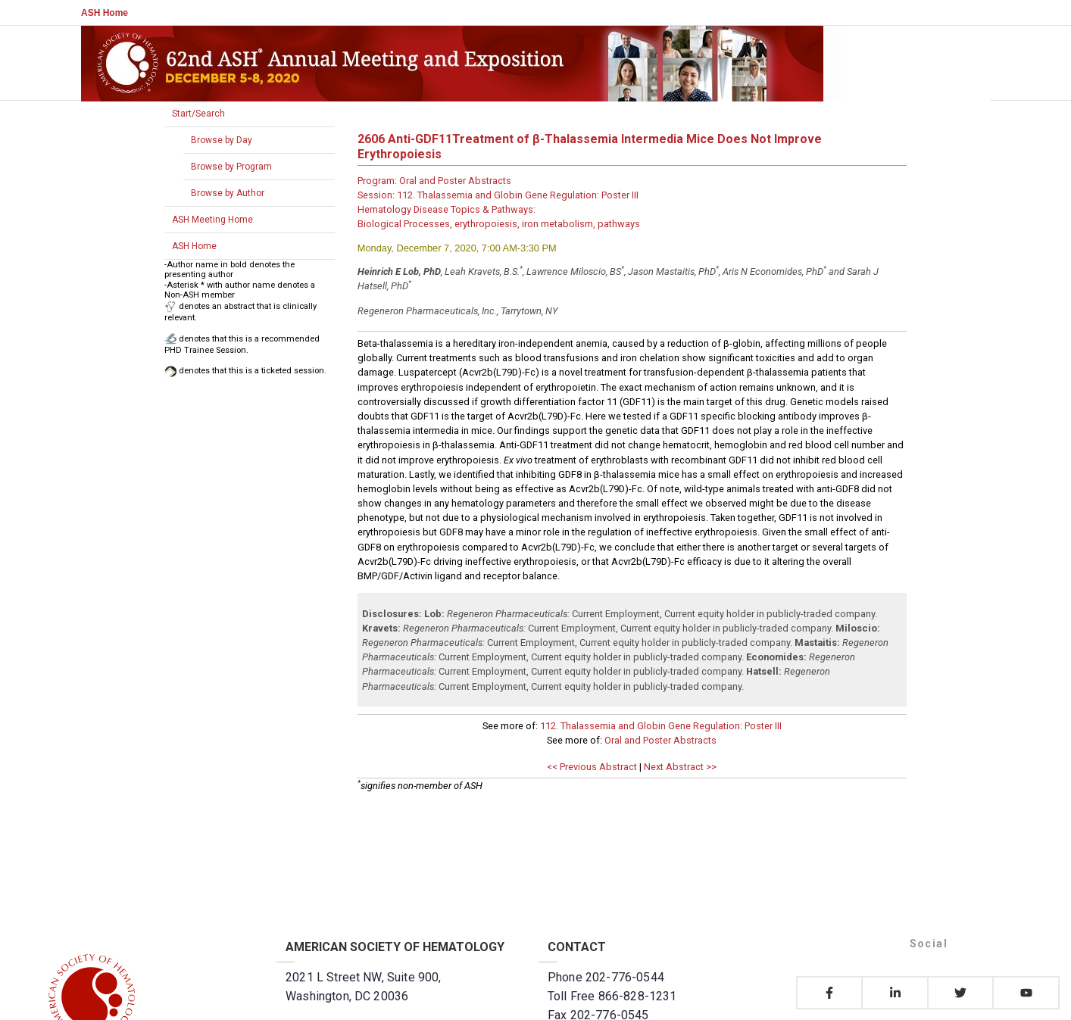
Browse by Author (227, 193)
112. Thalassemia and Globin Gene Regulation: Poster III (661, 725)
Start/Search (198, 113)
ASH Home (104, 13)
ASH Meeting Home (212, 219)
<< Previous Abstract (592, 766)
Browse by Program (231, 166)
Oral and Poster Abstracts (660, 740)
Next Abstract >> (680, 766)
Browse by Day (221, 140)
